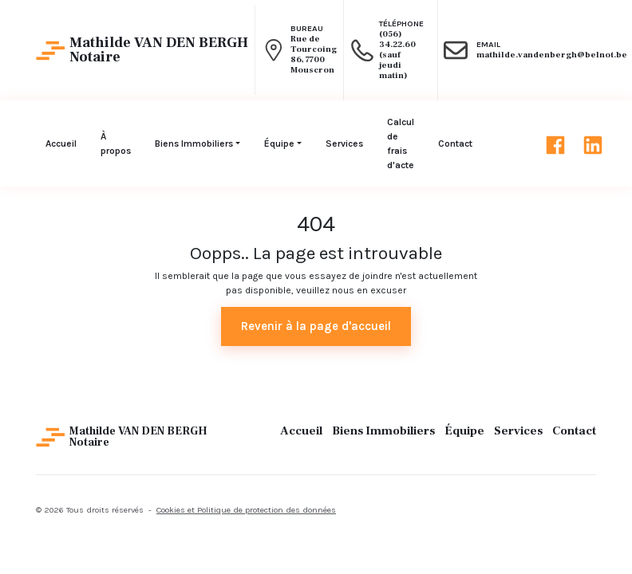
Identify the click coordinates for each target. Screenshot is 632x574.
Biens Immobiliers (383, 430)
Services (518, 430)
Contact (574, 430)
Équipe (464, 430)
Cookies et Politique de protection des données (246, 510)
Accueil (301, 430)
